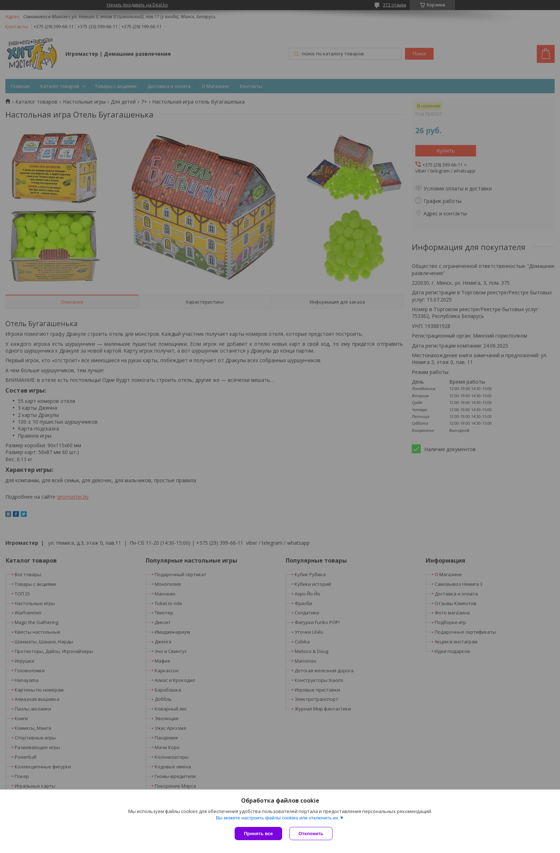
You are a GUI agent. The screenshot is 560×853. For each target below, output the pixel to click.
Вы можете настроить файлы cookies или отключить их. (277, 817)
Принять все (258, 833)
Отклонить (311, 833)
